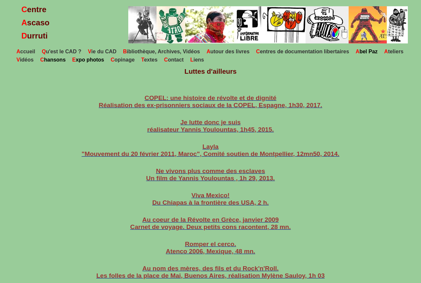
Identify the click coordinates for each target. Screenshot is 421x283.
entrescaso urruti (35, 22)
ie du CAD (102, 51)
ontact (174, 60)
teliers (394, 51)
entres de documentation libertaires (302, 51)
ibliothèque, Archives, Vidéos (161, 51)
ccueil (25, 51)
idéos (25, 60)
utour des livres (228, 51)
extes (149, 60)
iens (197, 60)
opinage (123, 60)
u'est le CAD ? (61, 51)
